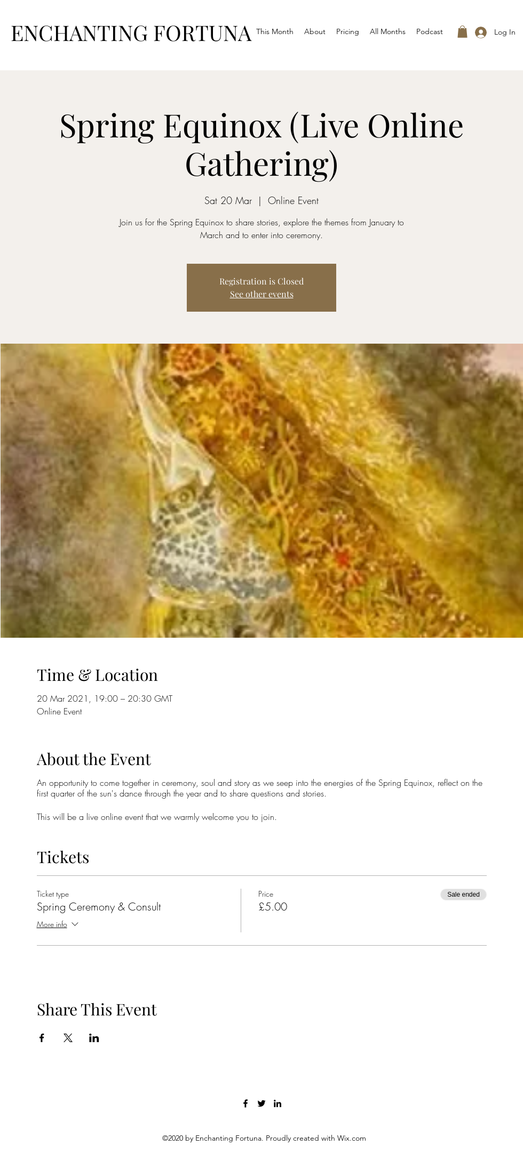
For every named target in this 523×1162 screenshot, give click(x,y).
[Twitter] (261, 1103)
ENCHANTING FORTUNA (131, 32)
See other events (262, 293)
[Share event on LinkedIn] (94, 1038)
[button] (462, 32)
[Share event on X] (68, 1038)
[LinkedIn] (277, 1103)
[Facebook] (245, 1103)
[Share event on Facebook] (42, 1038)
